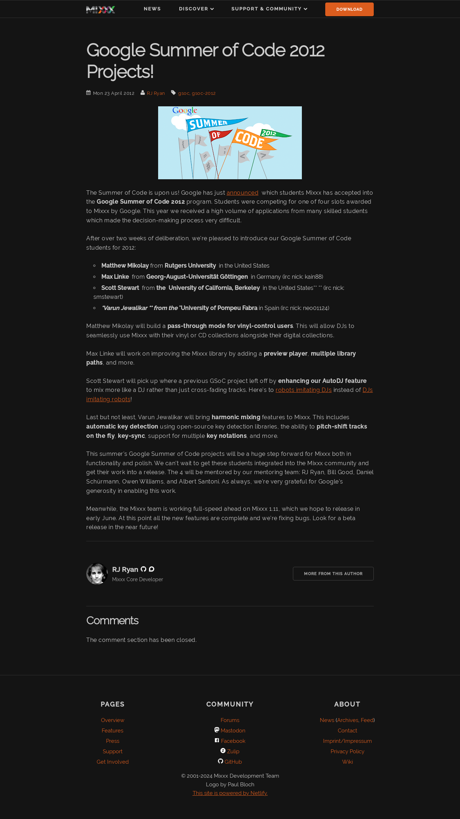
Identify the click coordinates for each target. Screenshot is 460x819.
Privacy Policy (347, 751)
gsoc (183, 93)
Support (113, 751)
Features (112, 730)
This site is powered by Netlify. (230, 793)
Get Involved (113, 762)
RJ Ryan (156, 93)
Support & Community (266, 8)
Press (112, 741)
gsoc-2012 (204, 93)
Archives (347, 720)
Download (349, 9)
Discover (193, 8)
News (152, 8)
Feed (367, 720)
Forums (230, 720)
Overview (112, 720)
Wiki (347, 762)
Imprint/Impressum (347, 741)
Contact (347, 730)
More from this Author (333, 574)
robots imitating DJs (304, 390)
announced (243, 192)
